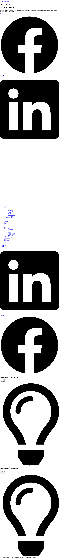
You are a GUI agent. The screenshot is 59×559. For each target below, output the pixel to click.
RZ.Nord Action (11, 213)
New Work (10, 216)
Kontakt (4, 223)
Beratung (7, 209)
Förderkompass (11, 215)
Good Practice (6, 221)
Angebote (5, 207)
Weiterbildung (8, 217)
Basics (9, 212)
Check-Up (10, 210)
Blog (4, 222)
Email (1, 380)
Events (4, 219)
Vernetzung (7, 218)
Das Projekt (5, 206)
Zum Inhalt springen (5, 1)
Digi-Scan (10, 211)
